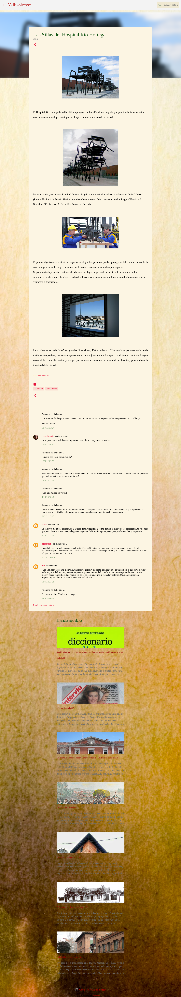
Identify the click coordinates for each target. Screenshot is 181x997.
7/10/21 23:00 (48, 535)
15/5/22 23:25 (48, 581)
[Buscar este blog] (164, 5)
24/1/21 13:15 (48, 516)
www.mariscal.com (43, 375)
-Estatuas (38, 389)
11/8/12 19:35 (48, 444)
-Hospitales (52, 389)
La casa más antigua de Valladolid (70, 857)
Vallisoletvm (20, 4)
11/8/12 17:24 (48, 428)
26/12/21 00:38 (48, 557)
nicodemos (96, 995)
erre (43, 565)
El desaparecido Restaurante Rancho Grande (74, 907)
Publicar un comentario (43, 605)
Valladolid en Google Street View (70, 957)
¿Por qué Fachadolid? (65, 708)
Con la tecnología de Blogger (90, 990)
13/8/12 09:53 (48, 461)
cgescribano (47, 544)
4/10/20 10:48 (48, 497)
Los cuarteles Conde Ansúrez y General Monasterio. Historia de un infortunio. (88, 758)
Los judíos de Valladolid (66, 808)
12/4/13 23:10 (48, 480)
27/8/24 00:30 (48, 598)
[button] (35, 45)
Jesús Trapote (48, 436)
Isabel (44, 524)
